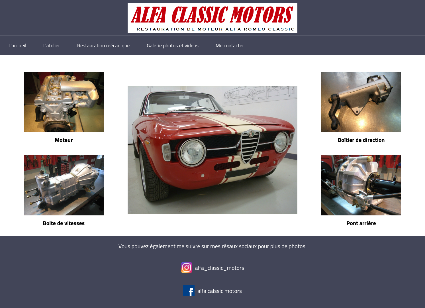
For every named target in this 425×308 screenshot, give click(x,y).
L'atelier (51, 45)
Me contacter (230, 45)
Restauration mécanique (103, 45)
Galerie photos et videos (173, 45)
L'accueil (17, 45)
